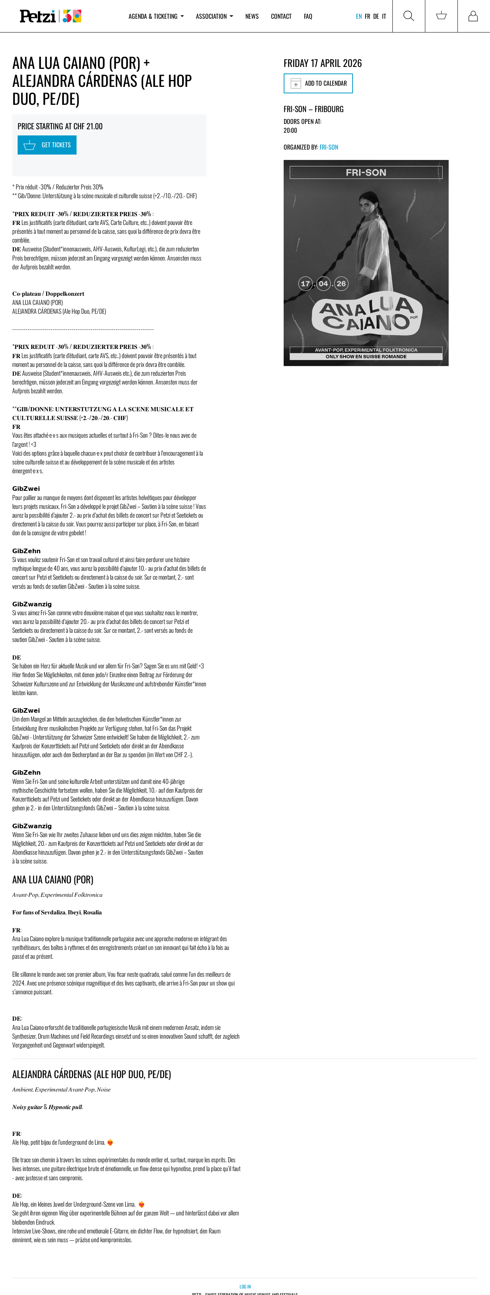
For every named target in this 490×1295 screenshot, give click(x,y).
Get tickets (41, 139)
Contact (281, 16)
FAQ (308, 16)
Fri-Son (329, 146)
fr (367, 16)
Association (214, 16)
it (384, 16)
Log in (245, 1259)
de (376, 16)
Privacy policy (232, 1282)
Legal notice (261, 1282)
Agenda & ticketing (156, 16)
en (359, 16)
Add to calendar (318, 83)
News (252, 16)
